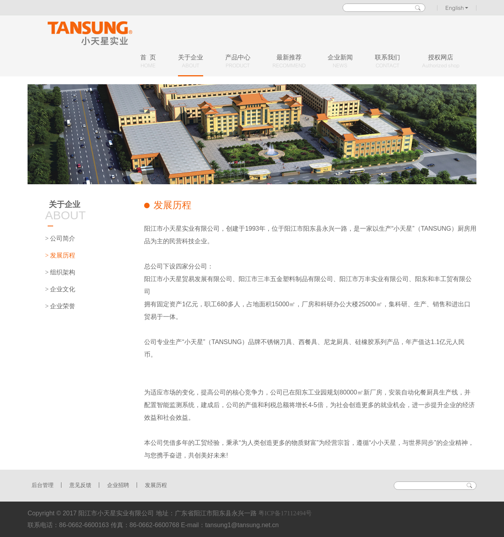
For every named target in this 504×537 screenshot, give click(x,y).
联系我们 (387, 61)
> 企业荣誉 (60, 306)
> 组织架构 (60, 272)
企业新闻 (340, 61)
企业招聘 (118, 485)
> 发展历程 (60, 255)
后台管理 (43, 485)
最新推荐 (289, 61)
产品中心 (237, 61)
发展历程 (156, 485)
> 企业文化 (60, 289)
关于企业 (190, 61)
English (457, 8)
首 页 (148, 61)
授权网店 (441, 61)
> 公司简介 (60, 238)
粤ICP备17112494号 (285, 513)
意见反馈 (80, 485)
